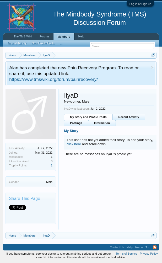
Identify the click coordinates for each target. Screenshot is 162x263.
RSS (154, 247)
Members (63, 36)
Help (81, 36)
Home (139, 247)
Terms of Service (126, 253)
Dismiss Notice (152, 67)
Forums (44, 36)
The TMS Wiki (23, 36)
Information (102, 123)
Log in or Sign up (140, 3)
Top (147, 247)
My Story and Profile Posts (88, 117)
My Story (71, 131)
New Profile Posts (43, 43)
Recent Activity (128, 117)
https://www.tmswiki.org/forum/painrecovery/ (53, 79)
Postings (76, 123)
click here (74, 144)
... (61, 43)
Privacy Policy (149, 253)
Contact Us (117, 247)
